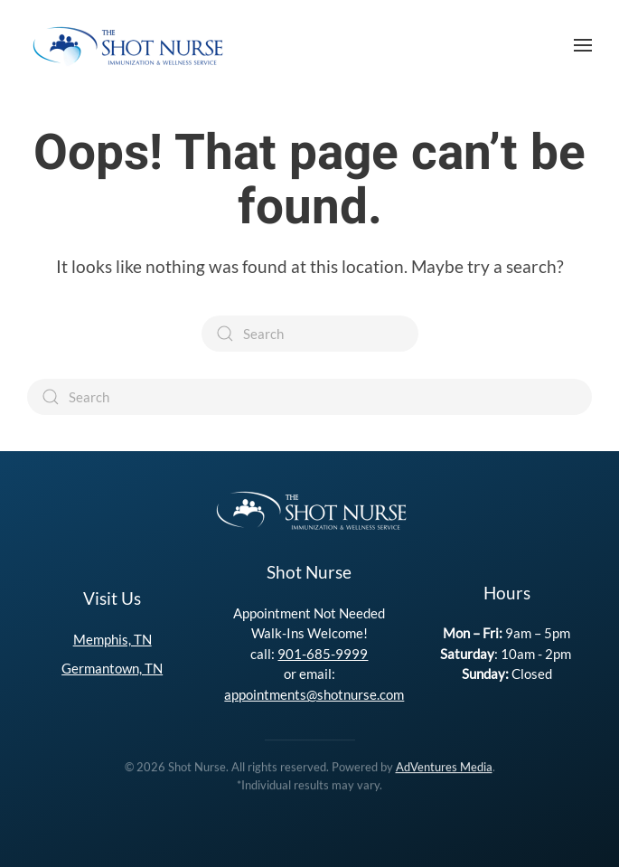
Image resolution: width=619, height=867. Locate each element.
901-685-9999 (322, 654)
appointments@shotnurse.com (314, 694)
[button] (583, 45)
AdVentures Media (444, 766)
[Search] (310, 334)
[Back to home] (126, 45)
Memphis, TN (112, 639)
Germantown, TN (112, 668)
